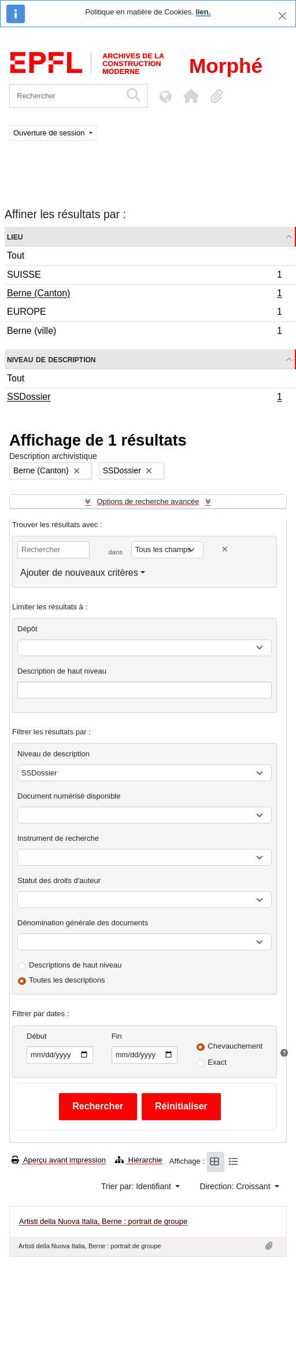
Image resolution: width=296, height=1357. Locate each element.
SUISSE (144, 276)
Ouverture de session (50, 132)
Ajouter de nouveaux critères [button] (79, 573)
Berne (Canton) (144, 294)
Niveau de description (51, 359)
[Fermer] (282, 16)
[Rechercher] (65, 96)
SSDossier (144, 398)
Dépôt (27, 628)
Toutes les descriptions (67, 980)
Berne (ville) (144, 332)
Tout (15, 255)
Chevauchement (235, 1046)
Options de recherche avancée (148, 501)
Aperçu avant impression (59, 1160)
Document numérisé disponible (68, 796)
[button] (191, 96)
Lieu (15, 236)
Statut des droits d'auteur (59, 880)
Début (37, 1036)
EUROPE (144, 313)
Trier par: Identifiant (137, 1186)
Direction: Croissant (235, 1186)
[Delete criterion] (225, 549)
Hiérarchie (138, 1160)
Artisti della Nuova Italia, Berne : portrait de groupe (103, 1221)
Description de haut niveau (61, 671)
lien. (202, 12)
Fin (117, 1036)
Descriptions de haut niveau (75, 965)
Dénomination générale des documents (82, 922)
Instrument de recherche (58, 838)
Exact (217, 1062)
